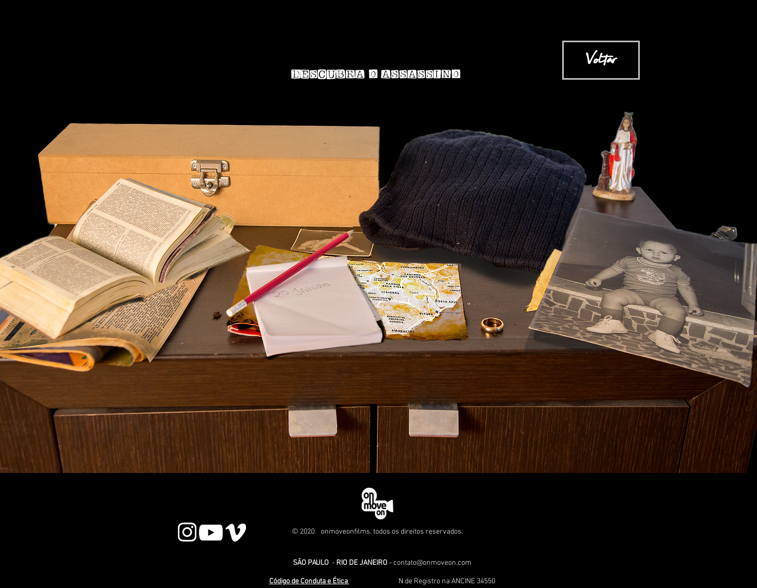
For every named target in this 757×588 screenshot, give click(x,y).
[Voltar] (601, 60)
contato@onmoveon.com (432, 562)
